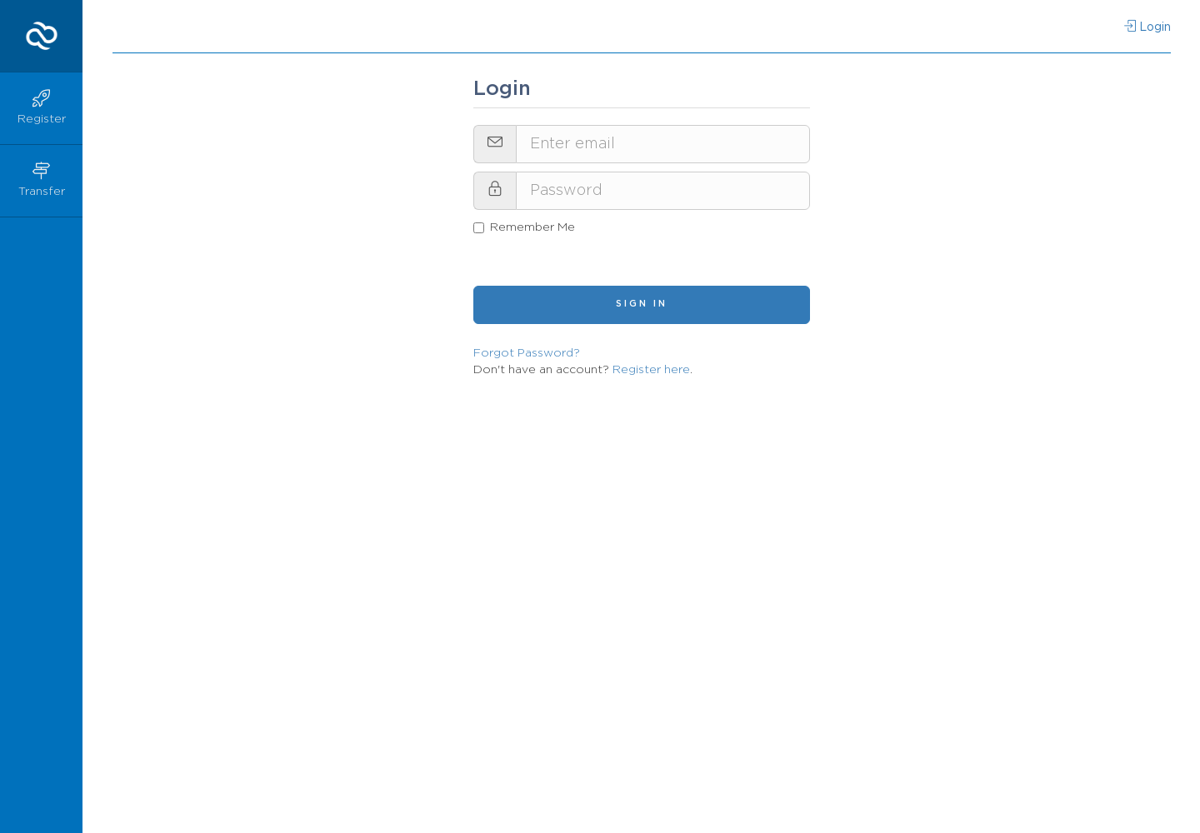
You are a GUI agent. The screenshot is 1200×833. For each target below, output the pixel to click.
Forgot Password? (526, 353)
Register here (651, 370)
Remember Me (524, 227)
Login (1147, 26)
